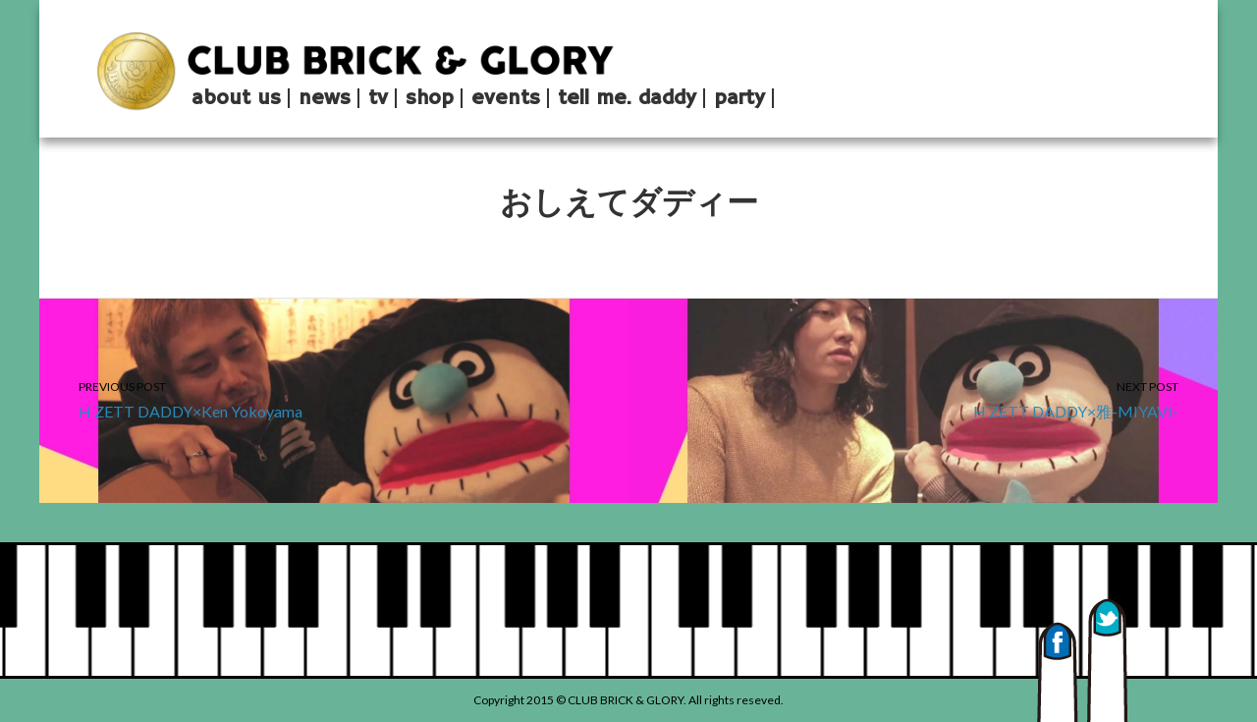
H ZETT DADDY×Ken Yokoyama (334, 398)
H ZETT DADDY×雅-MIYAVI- (923, 398)
